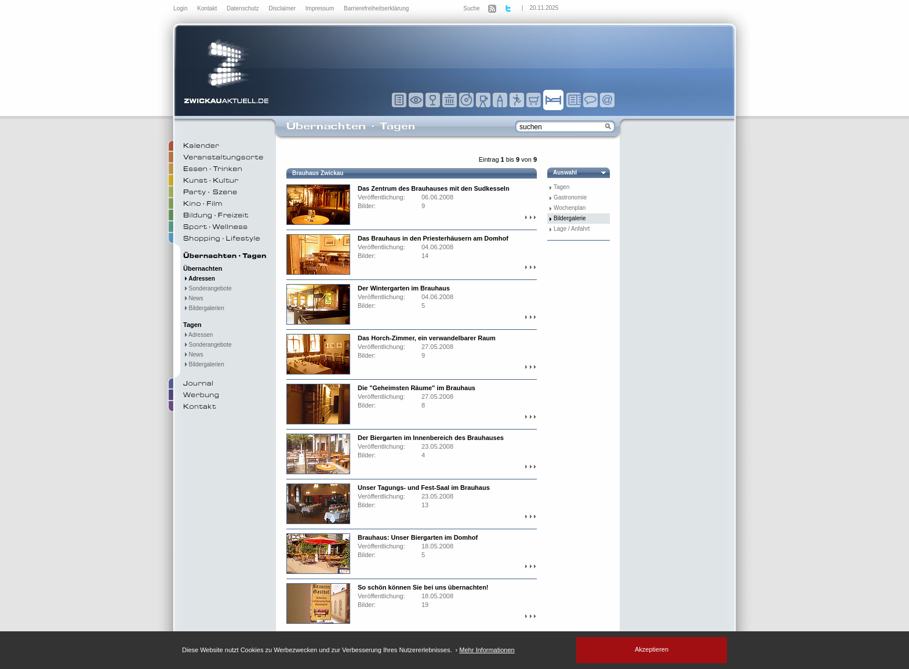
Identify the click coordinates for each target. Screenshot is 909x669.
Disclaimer (282, 8)
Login (181, 8)
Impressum (321, 8)
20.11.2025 (543, 8)
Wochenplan (570, 208)
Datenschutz (243, 8)
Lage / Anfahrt (572, 229)
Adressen (199, 278)
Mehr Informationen (486, 649)
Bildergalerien (203, 308)
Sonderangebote (207, 288)
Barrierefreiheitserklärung (376, 8)
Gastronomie (570, 197)
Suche (471, 8)
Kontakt (208, 8)
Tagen (561, 187)
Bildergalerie (570, 218)
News (193, 298)
